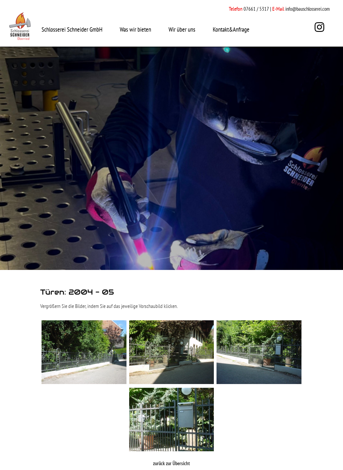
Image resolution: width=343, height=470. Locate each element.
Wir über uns (182, 29)
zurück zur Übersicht (171, 463)
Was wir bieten (135, 29)
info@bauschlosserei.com (307, 9)
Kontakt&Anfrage (231, 29)
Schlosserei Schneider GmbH (72, 29)
